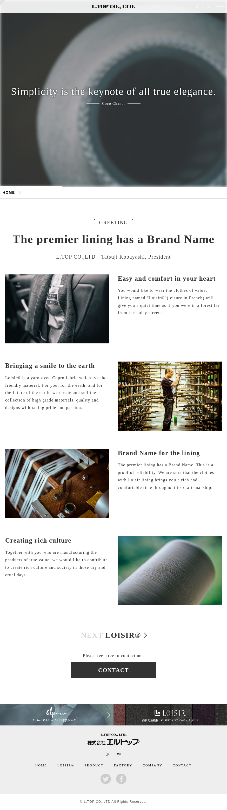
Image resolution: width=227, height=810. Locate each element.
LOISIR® (111, 635)
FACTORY (123, 765)
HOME (9, 192)
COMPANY (153, 765)
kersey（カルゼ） (2, 2)
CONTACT (113, 670)
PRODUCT (94, 765)
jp (197, 7)
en (208, 7)
